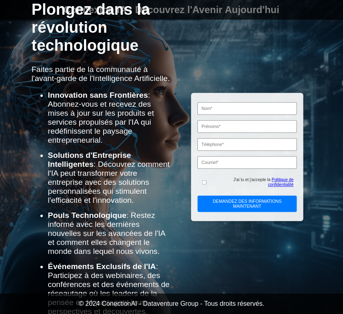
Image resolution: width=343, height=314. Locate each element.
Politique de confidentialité (281, 182)
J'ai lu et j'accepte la (263, 182)
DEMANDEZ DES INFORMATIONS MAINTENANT (247, 204)
